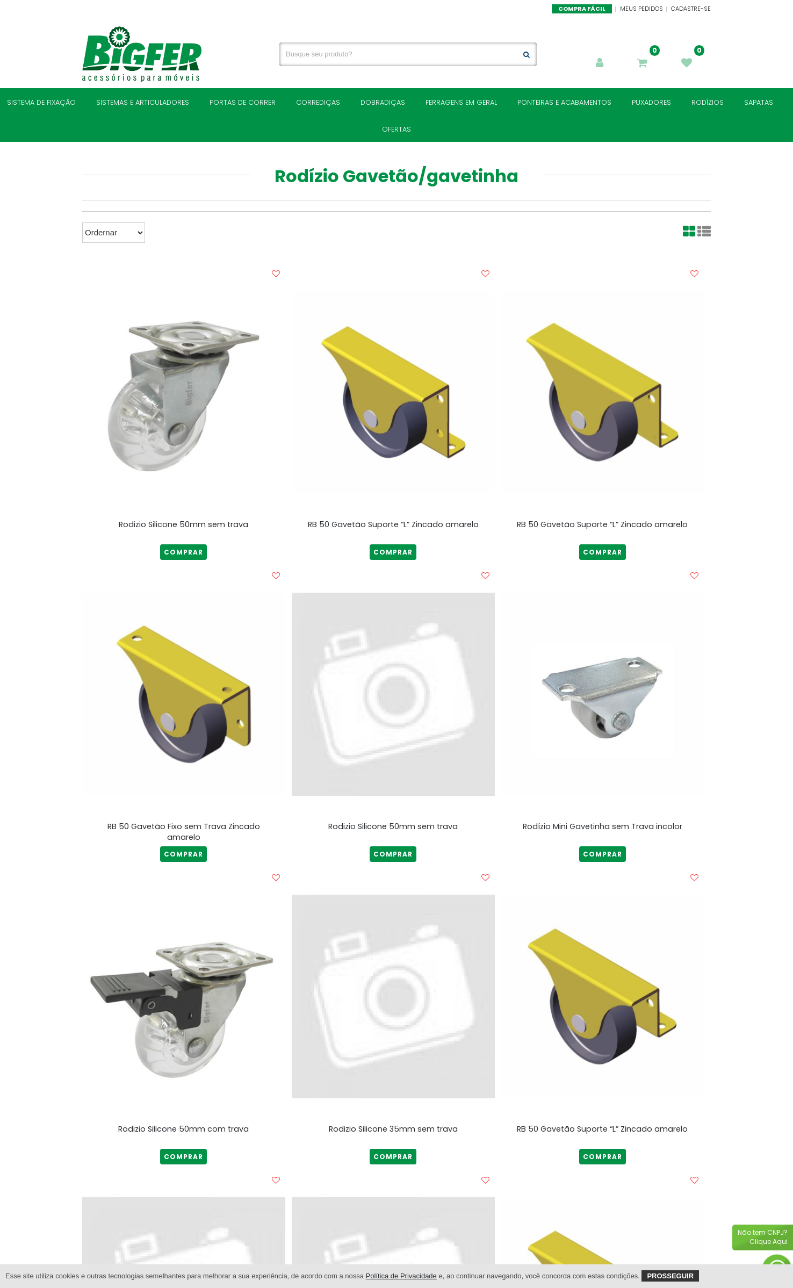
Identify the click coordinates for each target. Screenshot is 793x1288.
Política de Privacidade (401, 1276)
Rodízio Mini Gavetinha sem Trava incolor (602, 826)
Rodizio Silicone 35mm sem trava (393, 1129)
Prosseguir (670, 1276)
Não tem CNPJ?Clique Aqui (763, 1237)
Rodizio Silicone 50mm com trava (183, 1129)
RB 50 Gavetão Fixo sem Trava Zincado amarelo (183, 832)
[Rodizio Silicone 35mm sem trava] (393, 996)
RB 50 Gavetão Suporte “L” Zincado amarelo (393, 524)
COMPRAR (183, 552)
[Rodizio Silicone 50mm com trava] (183, 996)
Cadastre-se (691, 8)
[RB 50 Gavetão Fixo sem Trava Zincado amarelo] (183, 694)
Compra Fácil (581, 8)
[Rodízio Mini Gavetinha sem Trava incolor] (602, 694)
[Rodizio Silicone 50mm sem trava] (183, 392)
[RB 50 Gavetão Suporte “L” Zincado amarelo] (393, 392)
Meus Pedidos (641, 8)
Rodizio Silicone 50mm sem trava (183, 524)
